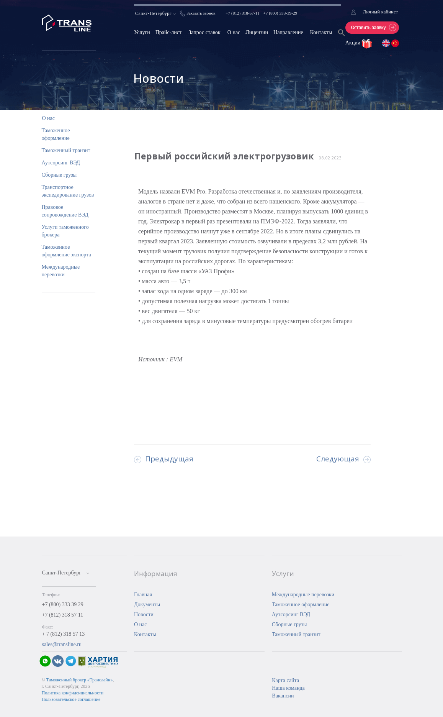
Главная (143, 594)
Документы (147, 604)
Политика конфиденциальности (73, 693)
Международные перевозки (303, 594)
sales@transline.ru (62, 644)
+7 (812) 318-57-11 (242, 13)
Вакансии (283, 696)
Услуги (142, 32)
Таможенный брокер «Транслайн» (79, 680)
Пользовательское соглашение (71, 699)
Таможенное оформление (301, 604)
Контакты (321, 32)
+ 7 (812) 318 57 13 (63, 634)
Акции (353, 43)
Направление (288, 32)
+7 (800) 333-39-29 (280, 13)
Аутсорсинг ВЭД (61, 163)
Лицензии (256, 32)
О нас (233, 32)
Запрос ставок (204, 32)
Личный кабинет (380, 12)
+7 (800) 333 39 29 (62, 604)
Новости (144, 614)
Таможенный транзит (66, 150)
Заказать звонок (200, 13)
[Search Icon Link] (341, 37)
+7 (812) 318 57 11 (62, 615)
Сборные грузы (59, 175)
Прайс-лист (168, 32)
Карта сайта (285, 680)
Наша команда (288, 688)
